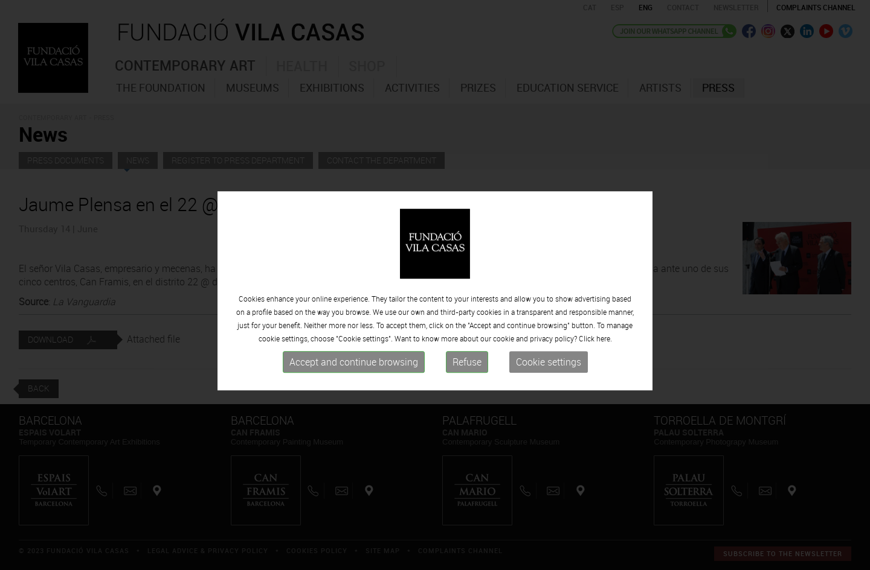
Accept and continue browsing (353, 485)
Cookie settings (548, 485)
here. (604, 462)
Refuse (467, 485)
